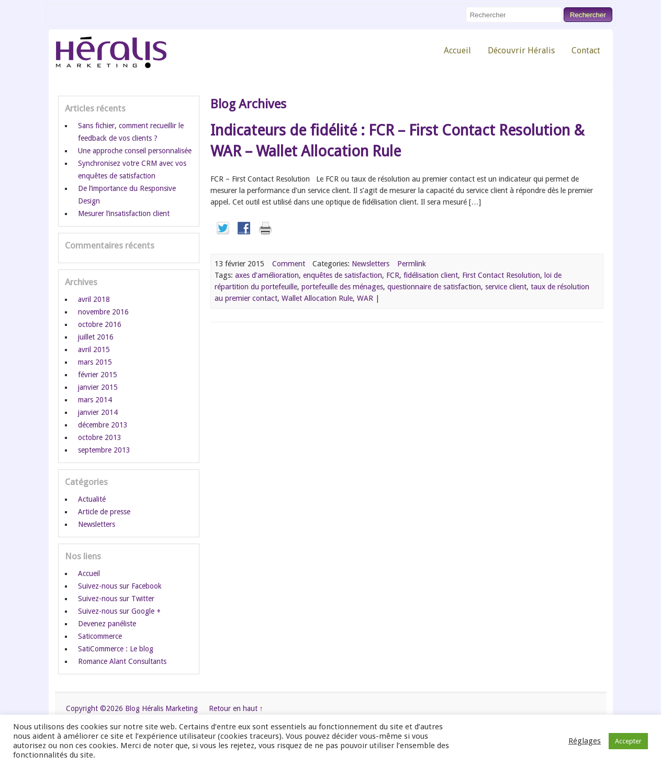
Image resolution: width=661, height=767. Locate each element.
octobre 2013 (99, 437)
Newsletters (370, 264)
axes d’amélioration (267, 275)
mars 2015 (95, 362)
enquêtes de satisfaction (342, 275)
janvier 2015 (98, 387)
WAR (365, 298)
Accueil (457, 50)
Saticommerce (100, 636)
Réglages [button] (584, 741)
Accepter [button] (628, 741)
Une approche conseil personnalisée (135, 150)
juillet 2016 (96, 337)
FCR (392, 275)
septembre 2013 (104, 450)
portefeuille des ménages (342, 287)
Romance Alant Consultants (122, 661)
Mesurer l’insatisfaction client (124, 213)
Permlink (411, 264)
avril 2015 (94, 349)
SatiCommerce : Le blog (115, 649)
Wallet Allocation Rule (317, 298)
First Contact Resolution (501, 275)
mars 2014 (95, 400)
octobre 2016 (99, 324)
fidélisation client (431, 275)
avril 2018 (94, 299)
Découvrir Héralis (521, 50)
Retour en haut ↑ (236, 708)
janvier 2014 (98, 412)
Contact (586, 50)
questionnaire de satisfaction (434, 287)
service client (505, 287)
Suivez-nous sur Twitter (116, 598)
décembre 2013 (103, 425)
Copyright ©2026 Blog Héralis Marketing (132, 708)
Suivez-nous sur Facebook (120, 586)
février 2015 (97, 374)
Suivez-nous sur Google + (119, 611)
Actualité (92, 499)
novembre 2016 (103, 312)
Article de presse (104, 511)
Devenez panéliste (107, 623)
